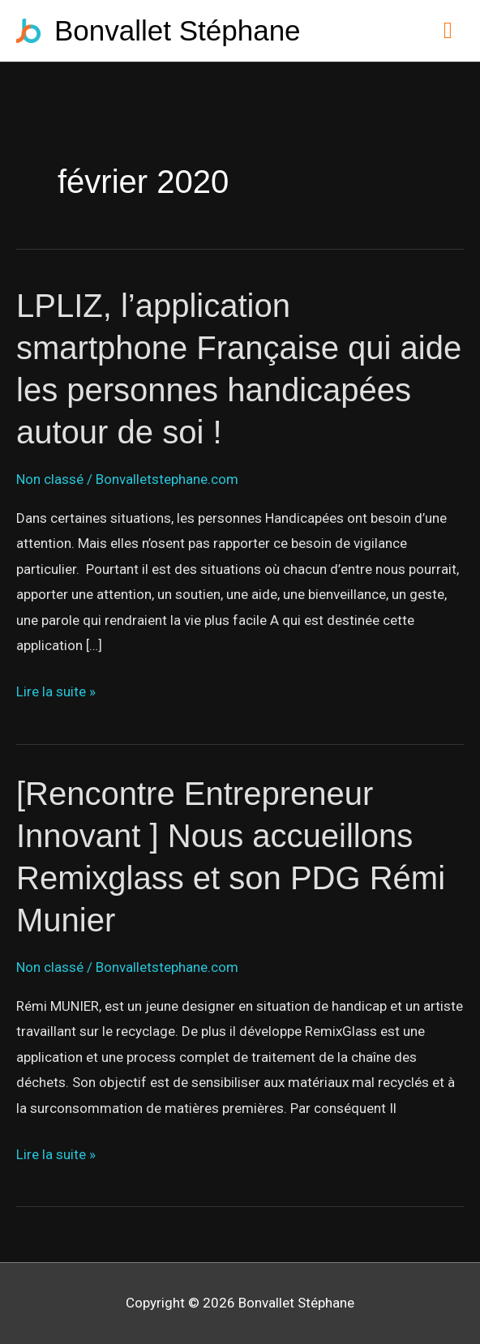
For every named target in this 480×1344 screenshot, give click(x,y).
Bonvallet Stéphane (177, 30)
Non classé (50, 479)
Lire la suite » (56, 692)
